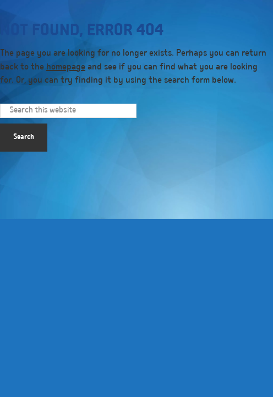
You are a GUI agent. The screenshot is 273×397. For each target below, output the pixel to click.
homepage (65, 68)
